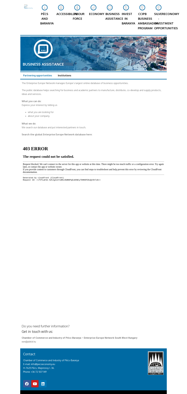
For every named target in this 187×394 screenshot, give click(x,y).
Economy (93, 13)
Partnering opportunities (37, 65)
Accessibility (62, 13)
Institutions (64, 65)
